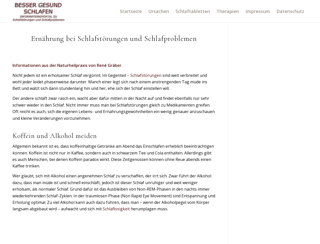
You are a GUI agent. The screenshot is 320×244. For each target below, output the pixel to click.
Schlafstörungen (146, 75)
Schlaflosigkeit (116, 209)
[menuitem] (130, 11)
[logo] (38, 11)
